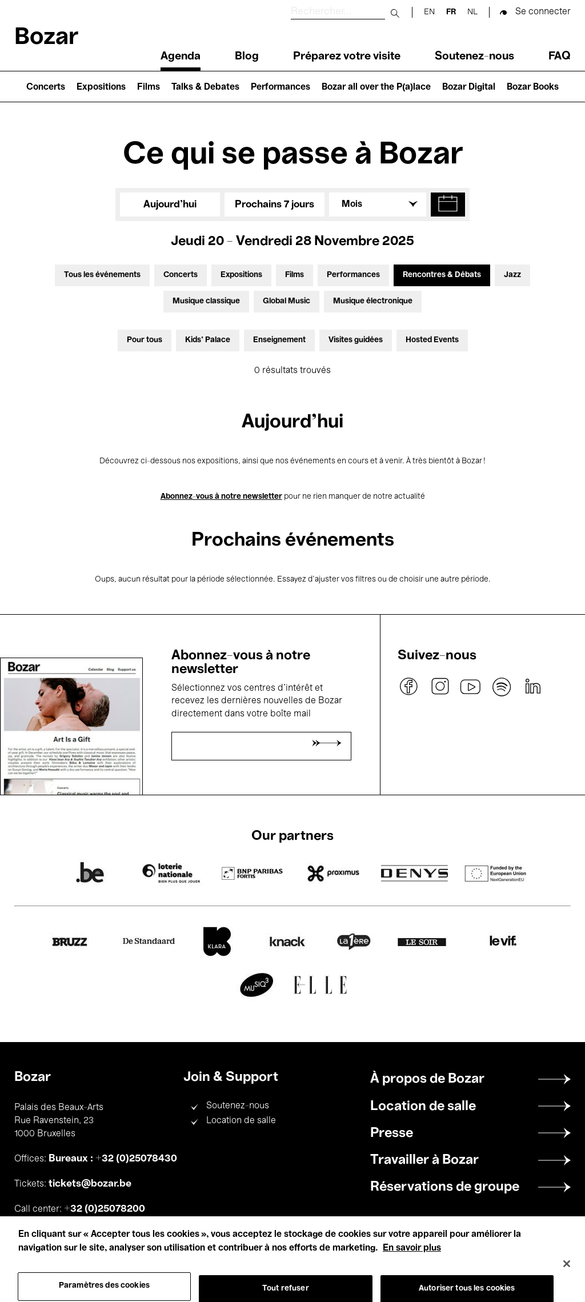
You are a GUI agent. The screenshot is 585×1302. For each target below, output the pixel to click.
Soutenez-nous (474, 56)
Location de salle (241, 1121)
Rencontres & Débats (442, 275)
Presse (391, 1133)
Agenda (181, 56)
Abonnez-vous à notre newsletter (221, 496)
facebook (409, 686)
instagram (439, 686)
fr (451, 12)
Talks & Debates (205, 87)
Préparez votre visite (346, 56)
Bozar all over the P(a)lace (376, 87)
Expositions (101, 87)
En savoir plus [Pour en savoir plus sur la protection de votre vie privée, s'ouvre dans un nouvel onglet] (412, 1260)
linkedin (532, 686)
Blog (247, 56)
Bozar (46, 38)
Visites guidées (355, 340)
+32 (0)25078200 (104, 1208)
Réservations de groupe (444, 1187)
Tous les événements (102, 275)
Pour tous (144, 340)
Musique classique (206, 301)
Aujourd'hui (170, 204)
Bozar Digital (468, 87)
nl (472, 12)
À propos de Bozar (427, 1079)
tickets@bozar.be (90, 1183)
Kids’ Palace (207, 340)
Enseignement (279, 340)
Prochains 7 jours (274, 204)
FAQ (559, 56)
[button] (448, 205)
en (429, 12)
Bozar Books (533, 87)
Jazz (512, 275)
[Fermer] (566, 1276)
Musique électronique (372, 301)
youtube (470, 686)
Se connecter (543, 12)
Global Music (286, 301)
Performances (280, 87)
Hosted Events (432, 340)
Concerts (45, 87)
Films (148, 87)
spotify (501, 686)
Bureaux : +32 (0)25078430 (113, 1158)
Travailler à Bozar (424, 1160)
